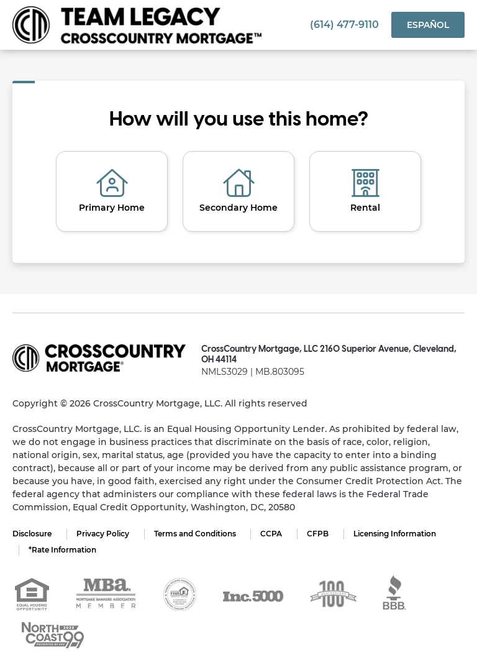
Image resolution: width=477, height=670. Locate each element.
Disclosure (32, 533)
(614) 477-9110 (344, 24)
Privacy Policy (102, 533)
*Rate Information (62, 549)
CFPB (318, 533)
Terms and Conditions (195, 533)
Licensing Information (395, 533)
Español (428, 24)
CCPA (272, 533)
